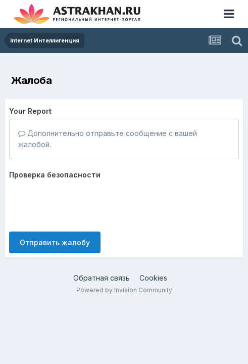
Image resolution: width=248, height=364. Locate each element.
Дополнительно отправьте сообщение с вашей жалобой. (107, 139)
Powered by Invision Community (124, 290)
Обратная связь (101, 278)
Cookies (153, 278)
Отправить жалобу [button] (55, 242)
